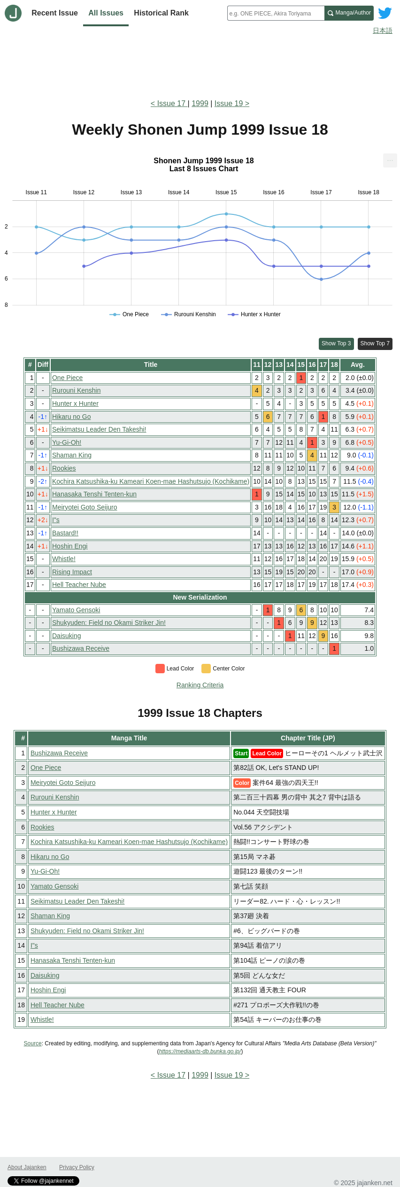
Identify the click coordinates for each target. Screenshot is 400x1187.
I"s (56, 520)
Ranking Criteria (200, 685)
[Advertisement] (200, 64)
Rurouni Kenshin (76, 390)
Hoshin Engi (70, 546)
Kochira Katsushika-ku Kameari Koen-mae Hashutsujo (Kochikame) (150, 481)
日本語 (382, 30)
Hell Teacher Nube (79, 584)
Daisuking (66, 635)
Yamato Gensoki (76, 610)
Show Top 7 (375, 343)
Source (33, 1043)
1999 (200, 103)
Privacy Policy (76, 1167)
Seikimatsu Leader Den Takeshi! (99, 429)
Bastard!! (65, 533)
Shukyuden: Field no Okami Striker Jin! (109, 622)
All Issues (105, 13)
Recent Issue (54, 13)
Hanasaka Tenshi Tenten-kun (94, 494)
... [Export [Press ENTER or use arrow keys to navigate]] (390, 158)
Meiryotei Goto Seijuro (84, 507)
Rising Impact (72, 572)
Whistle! (64, 559)
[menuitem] (390, 160)
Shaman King (72, 455)
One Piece (67, 377)
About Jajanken (27, 1167)
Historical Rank (161, 13)
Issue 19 (229, 103)
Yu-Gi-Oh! (66, 442)
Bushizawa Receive (80, 648)
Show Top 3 (336, 343)
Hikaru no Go (71, 416)
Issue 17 (172, 103)
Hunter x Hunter (75, 403)
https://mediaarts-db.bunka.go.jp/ (200, 1051)
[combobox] (275, 13)
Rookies (64, 468)
